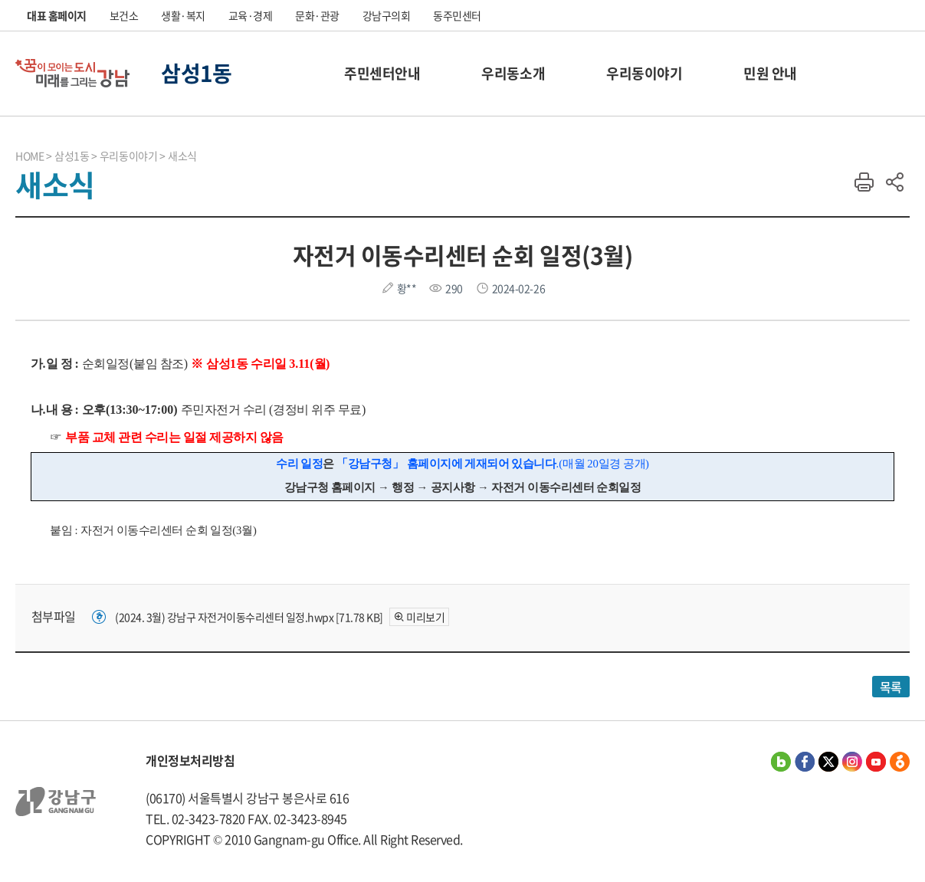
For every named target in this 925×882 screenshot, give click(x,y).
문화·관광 (317, 15)
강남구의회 (386, 15)
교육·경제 (250, 15)
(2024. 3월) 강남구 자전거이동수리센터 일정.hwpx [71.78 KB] (249, 617)
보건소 (124, 15)
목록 (891, 686)
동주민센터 (457, 15)
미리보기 (425, 617)
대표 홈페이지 (57, 15)
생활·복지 (183, 15)
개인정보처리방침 (190, 760)
